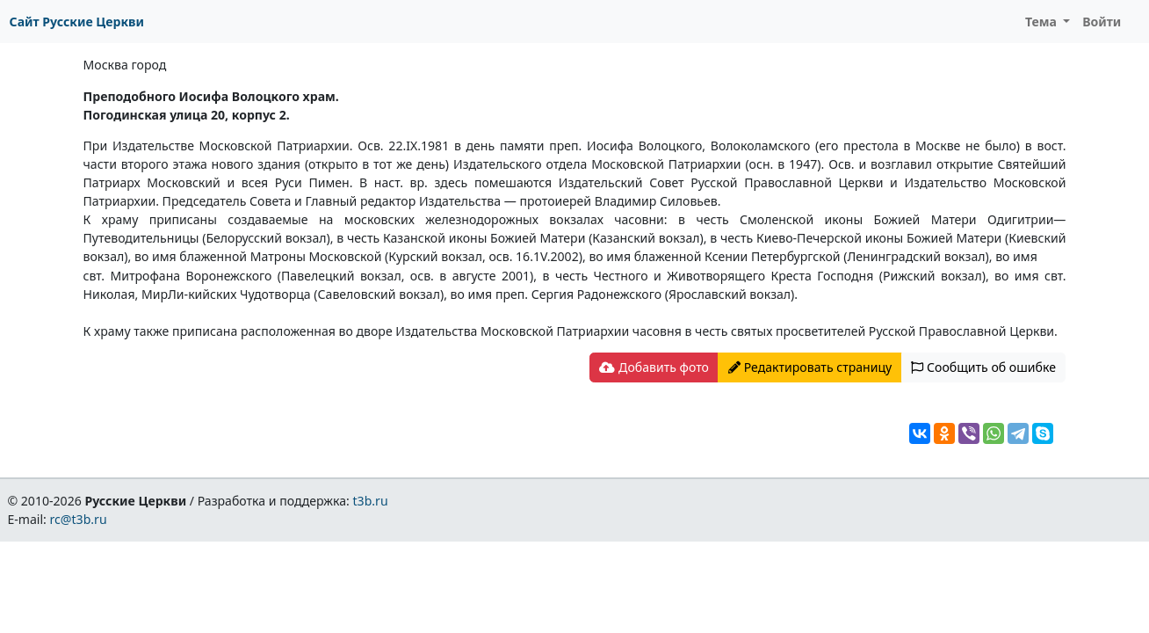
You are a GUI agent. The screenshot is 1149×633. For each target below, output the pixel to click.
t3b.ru (370, 500)
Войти (1101, 21)
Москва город (125, 64)
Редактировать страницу (810, 367)
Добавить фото (653, 367)
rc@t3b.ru (78, 519)
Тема (1042, 21)
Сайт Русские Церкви (77, 21)
